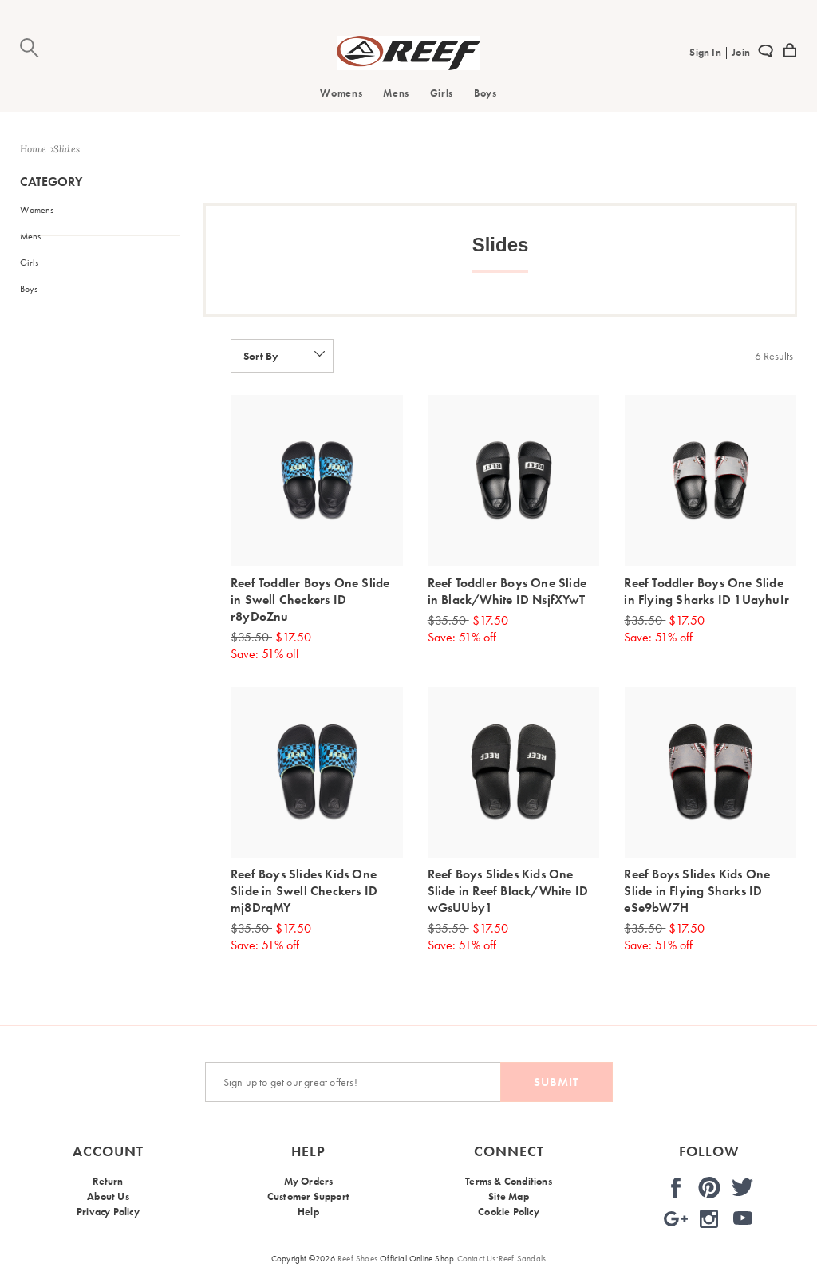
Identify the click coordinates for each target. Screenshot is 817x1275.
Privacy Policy (108, 1218)
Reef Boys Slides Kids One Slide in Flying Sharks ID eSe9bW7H (697, 891)
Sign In (706, 52)
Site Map (508, 1199)
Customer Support (308, 1199)
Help (308, 1218)
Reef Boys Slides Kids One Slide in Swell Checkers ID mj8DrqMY (304, 891)
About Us (108, 1199)
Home (33, 149)
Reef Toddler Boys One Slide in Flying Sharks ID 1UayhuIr (706, 591)
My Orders (309, 1181)
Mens (396, 93)
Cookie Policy (508, 1218)
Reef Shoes (357, 1258)
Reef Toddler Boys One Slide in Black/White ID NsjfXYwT (507, 591)
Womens (341, 93)
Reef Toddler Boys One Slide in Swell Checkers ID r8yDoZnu (310, 599)
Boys (485, 93)
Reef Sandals (522, 1258)
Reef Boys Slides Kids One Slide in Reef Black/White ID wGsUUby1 (508, 891)
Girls (441, 93)
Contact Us (476, 1258)
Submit (556, 1082)
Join (739, 52)
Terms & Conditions (508, 1181)
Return (108, 1181)
